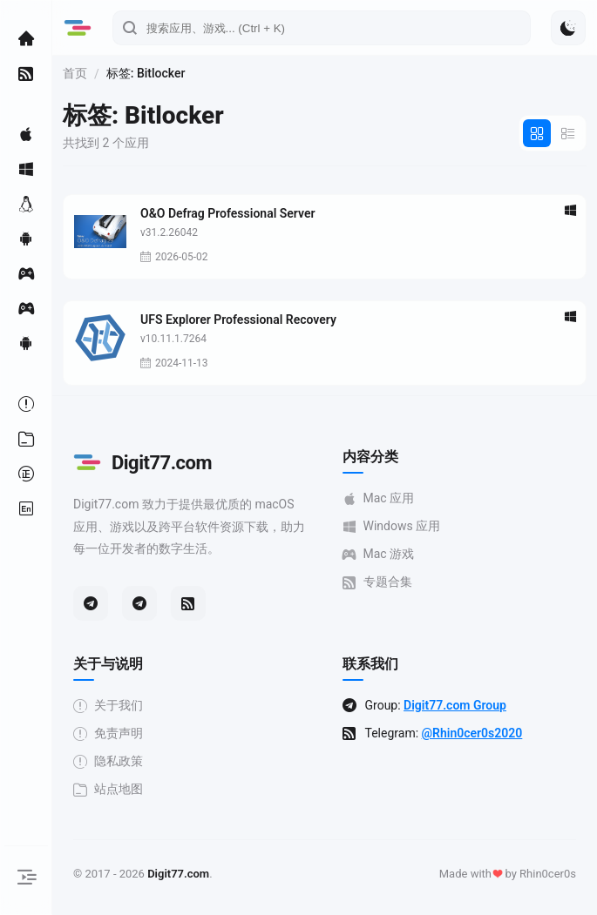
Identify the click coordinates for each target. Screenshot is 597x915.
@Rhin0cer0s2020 (472, 733)
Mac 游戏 (379, 554)
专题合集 (377, 582)
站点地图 (108, 789)
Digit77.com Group (455, 705)
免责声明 (108, 733)
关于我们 (108, 705)
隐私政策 (108, 761)
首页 (75, 73)
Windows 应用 (392, 526)
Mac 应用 (379, 498)
